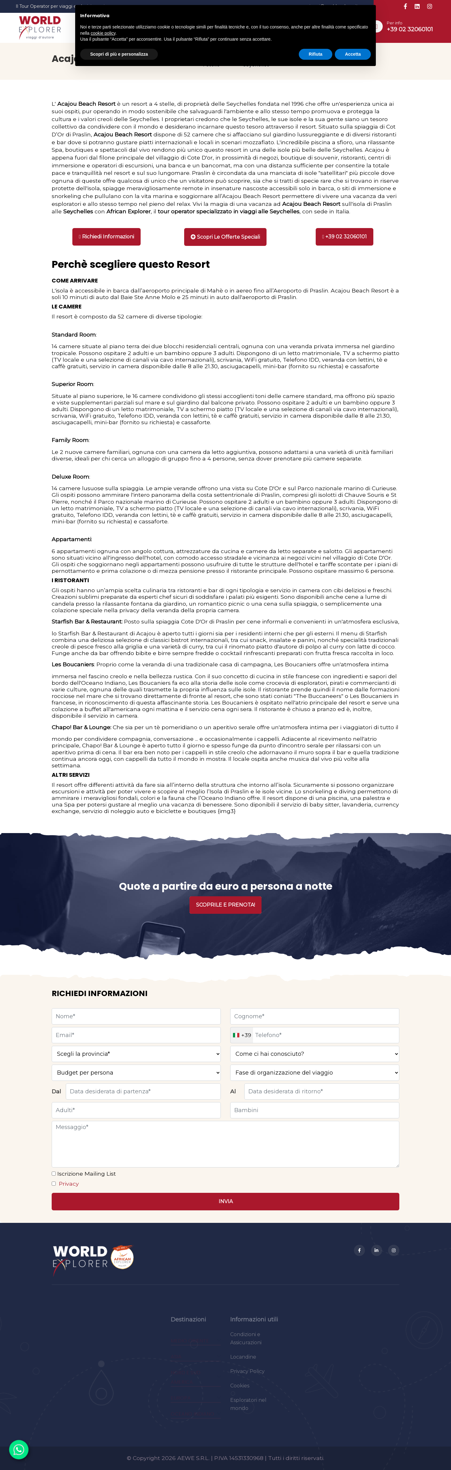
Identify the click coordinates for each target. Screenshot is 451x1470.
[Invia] (225, 1201)
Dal (56, 1091)
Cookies (239, 1390)
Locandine (243, 1362)
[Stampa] (225, 237)
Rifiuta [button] (316, 54)
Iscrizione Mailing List (86, 1173)
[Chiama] (344, 237)
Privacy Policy (247, 1376)
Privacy (68, 1183)
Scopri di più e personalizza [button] (119, 54)
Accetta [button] (353, 54)
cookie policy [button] (103, 33)
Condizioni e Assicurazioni (246, 1343)
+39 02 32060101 (410, 29)
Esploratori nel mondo (248, 1409)
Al (233, 1091)
